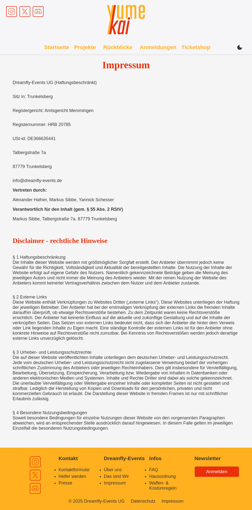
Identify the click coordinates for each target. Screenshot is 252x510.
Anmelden (216, 471)
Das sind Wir (116, 476)
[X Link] (25, 11)
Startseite (56, 47)
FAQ (153, 469)
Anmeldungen (158, 47)
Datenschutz (143, 501)
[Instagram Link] (11, 11)
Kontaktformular (74, 469)
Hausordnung (162, 476)
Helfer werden (72, 476)
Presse (65, 483)
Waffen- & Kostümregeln (162, 486)
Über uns (113, 469)
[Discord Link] (38, 11)
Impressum (115, 483)
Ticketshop (195, 47)
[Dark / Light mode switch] (240, 47)
